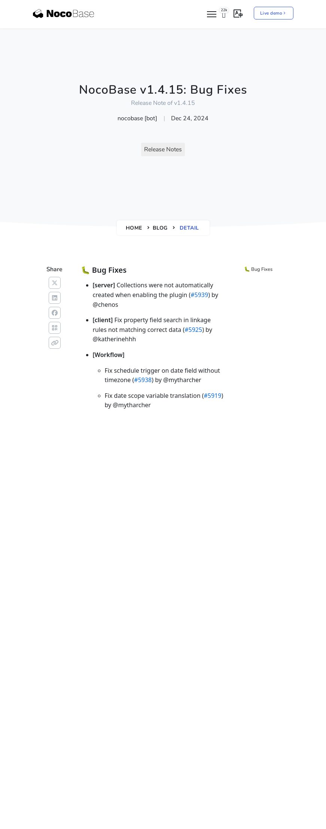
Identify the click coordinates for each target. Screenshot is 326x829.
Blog (160, 228)
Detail (189, 228)
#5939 (199, 295)
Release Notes (163, 149)
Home (134, 228)
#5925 (193, 330)
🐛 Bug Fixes (258, 269)
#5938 (143, 380)
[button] (238, 12)
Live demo (273, 13)
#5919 (212, 395)
